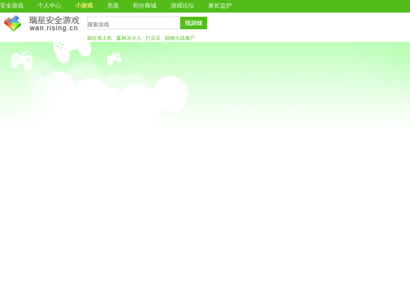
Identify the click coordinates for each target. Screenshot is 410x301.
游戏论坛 (182, 6)
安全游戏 (11, 6)
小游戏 (84, 6)
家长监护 (220, 6)
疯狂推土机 (99, 38)
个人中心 (49, 6)
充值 (113, 6)
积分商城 (144, 6)
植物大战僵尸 (180, 38)
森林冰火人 (128, 38)
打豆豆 (153, 38)
